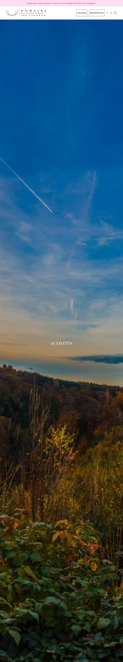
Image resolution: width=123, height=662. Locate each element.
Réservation (97, 13)
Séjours (82, 13)
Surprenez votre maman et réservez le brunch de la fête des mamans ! (61, 3)
